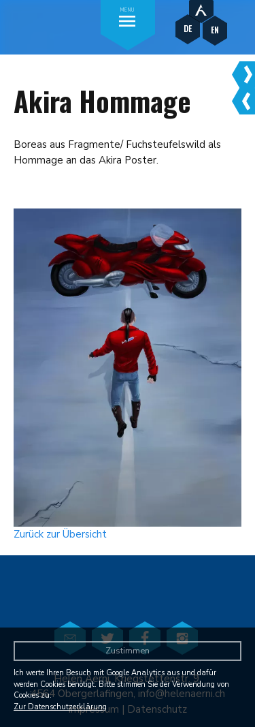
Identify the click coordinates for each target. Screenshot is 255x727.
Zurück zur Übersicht (60, 534)
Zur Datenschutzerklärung (60, 707)
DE (188, 28)
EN (215, 29)
